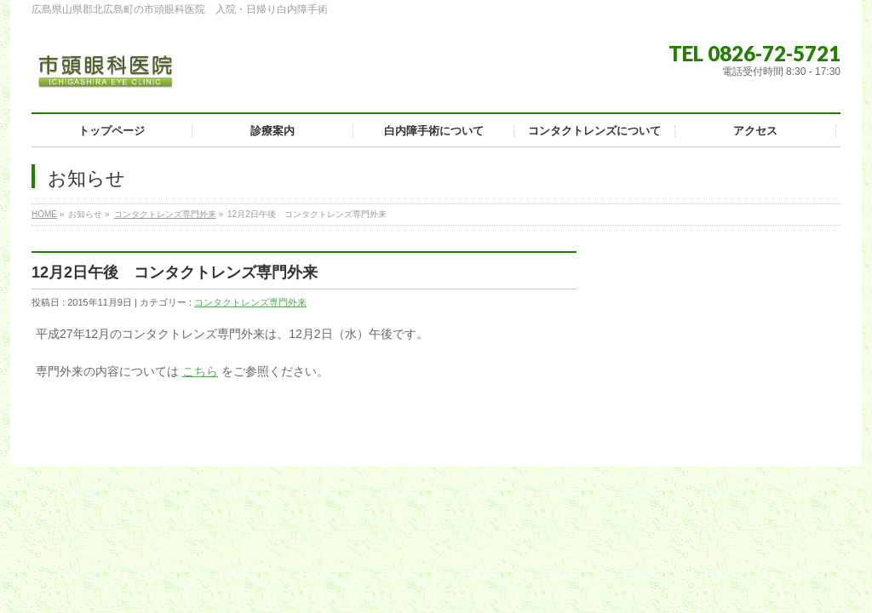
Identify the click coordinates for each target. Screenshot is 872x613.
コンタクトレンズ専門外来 (165, 214)
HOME (44, 214)
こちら (200, 371)
